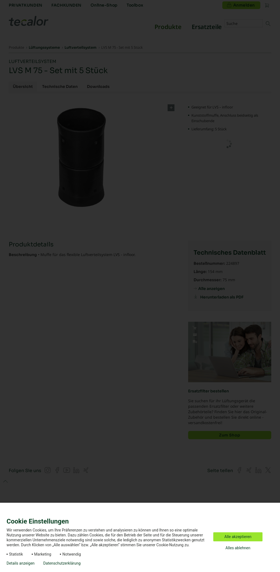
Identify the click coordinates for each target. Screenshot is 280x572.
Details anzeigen (20, 563)
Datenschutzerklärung (61, 563)
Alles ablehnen (238, 548)
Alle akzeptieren (238, 536)
